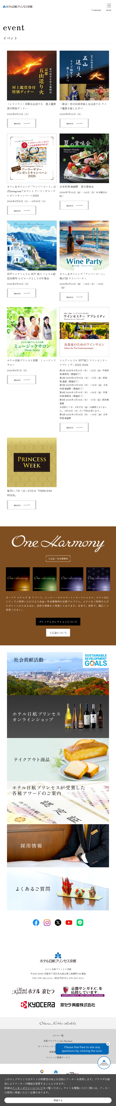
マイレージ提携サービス (58, 1057)
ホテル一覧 (58, 1035)
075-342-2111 (45, 977)
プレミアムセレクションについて (58, 621)
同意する (58, 1100)
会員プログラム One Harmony (58, 1041)
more (17, 123)
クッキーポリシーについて (27, 1088)
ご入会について (58, 632)
